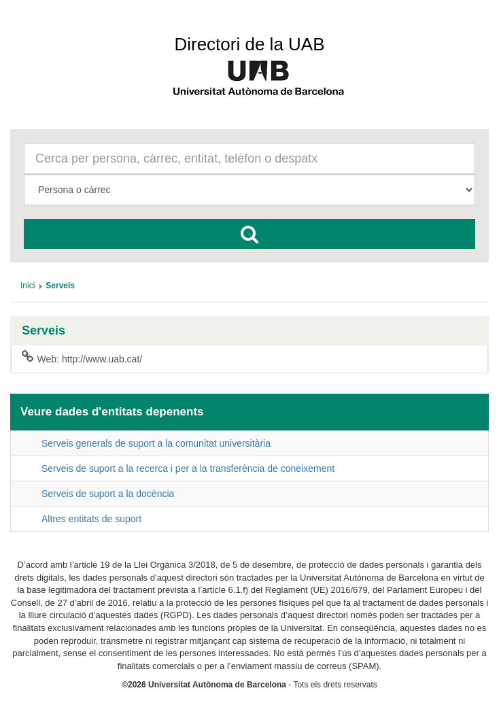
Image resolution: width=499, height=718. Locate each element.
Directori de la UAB (249, 44)
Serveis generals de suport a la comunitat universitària (156, 443)
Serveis (43, 330)
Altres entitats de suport (91, 518)
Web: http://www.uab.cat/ (82, 358)
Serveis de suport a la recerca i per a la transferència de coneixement (187, 468)
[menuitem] (27, 285)
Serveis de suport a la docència (107, 493)
